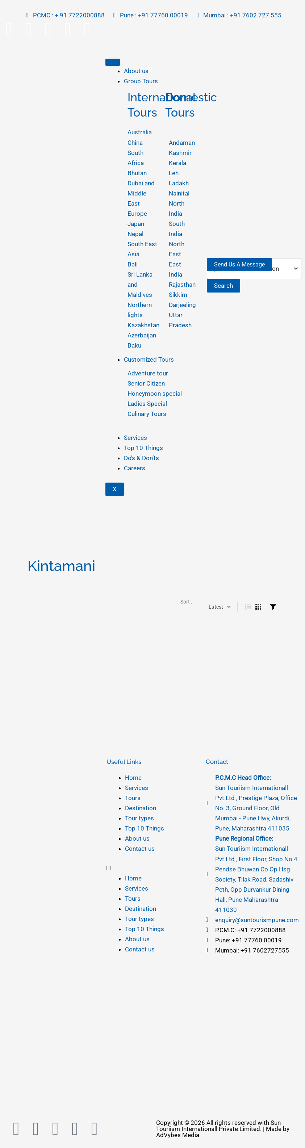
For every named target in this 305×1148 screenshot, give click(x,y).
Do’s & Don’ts (141, 458)
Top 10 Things (143, 447)
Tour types (139, 818)
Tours (133, 798)
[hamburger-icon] (112, 62)
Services (135, 437)
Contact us (140, 848)
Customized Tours (149, 359)
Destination (140, 808)
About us (136, 71)
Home (133, 777)
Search (223, 285)
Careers (134, 468)
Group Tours (141, 81)
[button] (152, 868)
